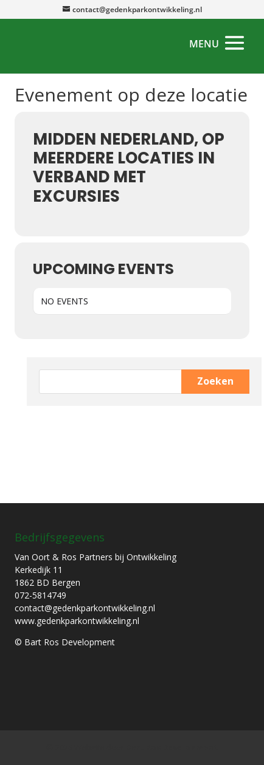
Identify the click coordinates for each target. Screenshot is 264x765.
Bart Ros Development (172, 747)
